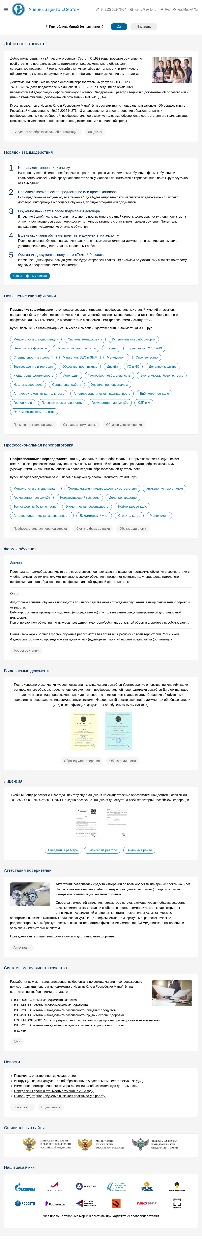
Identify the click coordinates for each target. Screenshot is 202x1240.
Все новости (23, 1107)
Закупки (111, 348)
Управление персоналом (109, 384)
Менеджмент (116, 357)
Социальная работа (67, 384)
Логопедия (71, 375)
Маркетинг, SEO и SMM (80, 357)
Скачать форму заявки (30, 276)
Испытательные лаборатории (134, 339)
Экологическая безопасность (161, 375)
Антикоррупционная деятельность (39, 393)
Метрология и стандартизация (36, 339)
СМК (17, 1041)
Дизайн (112, 366)
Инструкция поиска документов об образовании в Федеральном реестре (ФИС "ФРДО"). (79, 1080)
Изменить (144, 26)
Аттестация (22, 947)
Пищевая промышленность (62, 402)
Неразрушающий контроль (76, 348)
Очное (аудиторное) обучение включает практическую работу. (60, 1096)
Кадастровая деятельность (33, 375)
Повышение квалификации (33, 424)
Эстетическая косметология (34, 411)
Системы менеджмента (85, 339)
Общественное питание (79, 366)
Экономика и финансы (30, 348)
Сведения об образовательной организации (46, 132)
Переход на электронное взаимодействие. (45, 1075)
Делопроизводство (163, 366)
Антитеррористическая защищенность (102, 393)
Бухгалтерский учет (94, 515)
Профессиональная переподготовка (40, 528)
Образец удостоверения (124, 424)
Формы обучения (26, 650)
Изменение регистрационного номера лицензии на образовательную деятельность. (76, 1086)
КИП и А (144, 402)
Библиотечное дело (154, 393)
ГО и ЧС (133, 366)
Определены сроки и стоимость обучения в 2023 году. (54, 1091)
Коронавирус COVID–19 (144, 348)
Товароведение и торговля (33, 366)
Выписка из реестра (102, 850)
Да (119, 26)
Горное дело (23, 402)
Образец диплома (132, 528)
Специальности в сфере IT (33, 357)
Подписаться (50, 1107)
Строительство (147, 357)
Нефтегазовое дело (28, 384)
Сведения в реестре (63, 850)
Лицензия (95, 132)
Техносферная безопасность (109, 375)
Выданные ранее (139, 850)
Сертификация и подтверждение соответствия (102, 488)
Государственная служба (109, 402)
